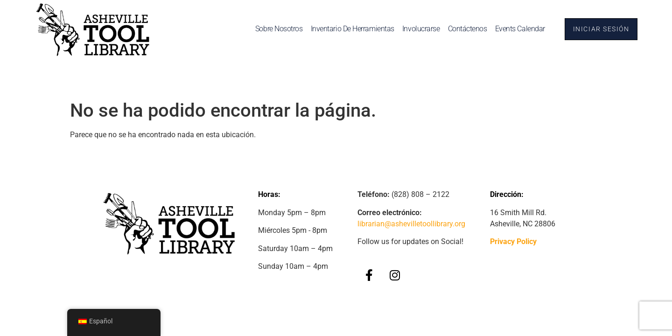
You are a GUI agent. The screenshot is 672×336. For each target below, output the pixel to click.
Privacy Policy (513, 241)
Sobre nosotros (276, 28)
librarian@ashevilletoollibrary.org (411, 223)
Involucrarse (418, 28)
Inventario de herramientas (350, 28)
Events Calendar (517, 28)
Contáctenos (464, 28)
